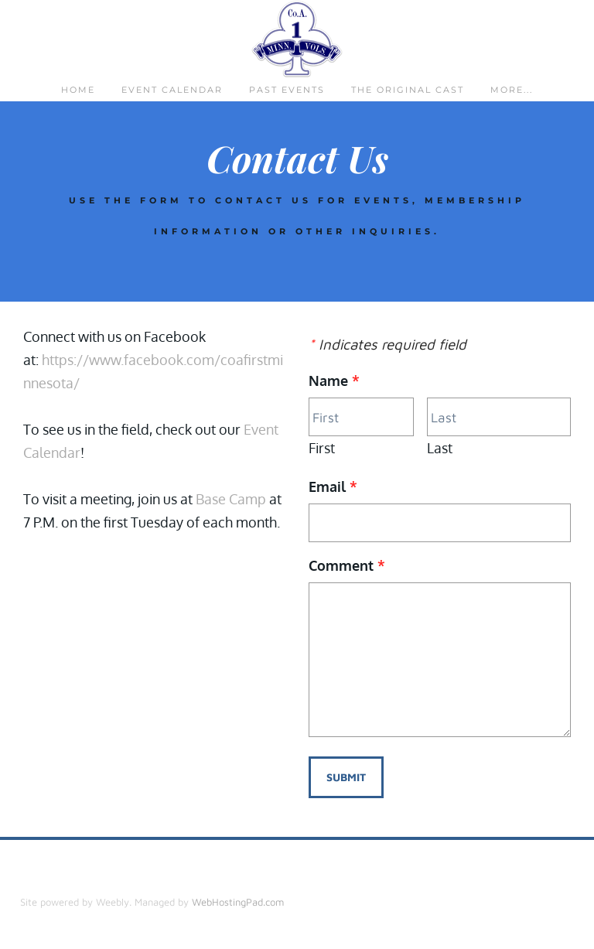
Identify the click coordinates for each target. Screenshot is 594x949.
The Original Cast (407, 89)
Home (78, 89)
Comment (347, 565)
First (322, 447)
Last (439, 447)
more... (511, 89)
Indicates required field (387, 344)
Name (334, 380)
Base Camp (232, 498)
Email (333, 486)
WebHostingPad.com (238, 902)
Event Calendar (172, 89)
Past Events (287, 89)
